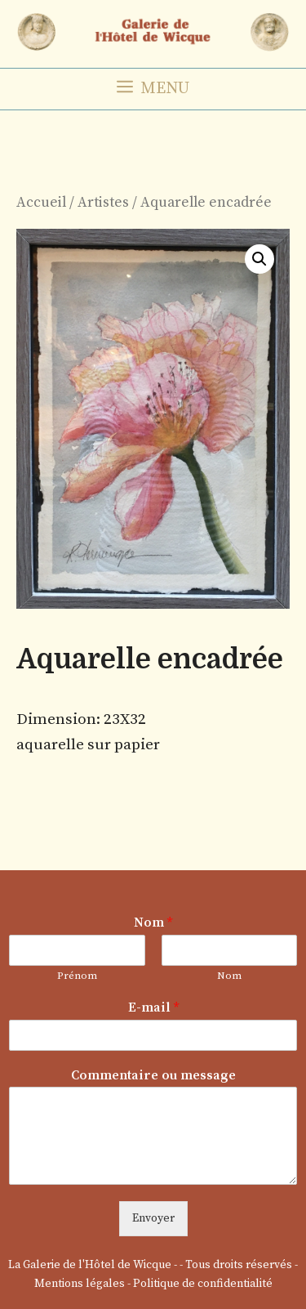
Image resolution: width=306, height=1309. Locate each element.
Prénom (77, 975)
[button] (259, 259)
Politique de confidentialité (203, 1283)
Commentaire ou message (153, 1075)
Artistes (103, 203)
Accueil (41, 203)
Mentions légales (79, 1283)
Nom (153, 922)
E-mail (153, 1007)
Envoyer (153, 1218)
